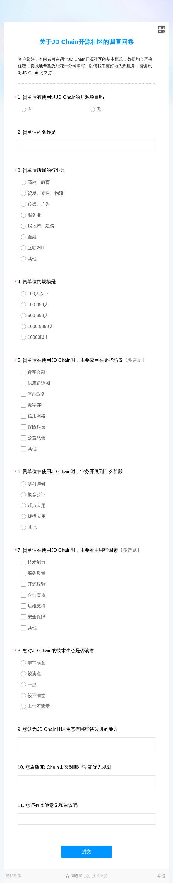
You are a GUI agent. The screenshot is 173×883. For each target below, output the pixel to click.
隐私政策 (13, 875)
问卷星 (77, 875)
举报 (161, 876)
